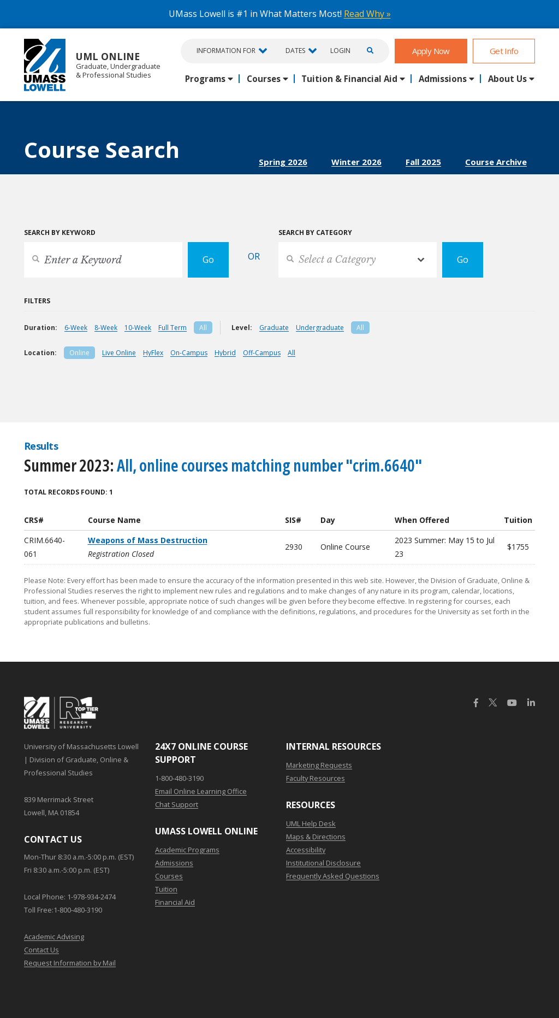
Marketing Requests (319, 765)
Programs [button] (205, 78)
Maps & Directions (316, 837)
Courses (169, 876)
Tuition (166, 889)
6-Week (75, 327)
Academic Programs (187, 850)
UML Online (92, 65)
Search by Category (315, 232)
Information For (226, 50)
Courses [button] (264, 78)
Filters (37, 300)
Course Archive (496, 161)
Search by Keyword (60, 232)
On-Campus (188, 352)
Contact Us (41, 950)
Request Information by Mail (70, 963)
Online (79, 352)
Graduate (274, 327)
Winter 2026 (356, 161)
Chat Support (176, 804)
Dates (295, 50)
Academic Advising (54, 936)
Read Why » (367, 14)
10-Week (137, 327)
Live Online (119, 352)
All (203, 327)
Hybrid (225, 352)
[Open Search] (368, 51)
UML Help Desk (311, 823)
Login (340, 50)
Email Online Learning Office (201, 791)
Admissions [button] (443, 78)
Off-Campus (262, 352)
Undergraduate (320, 327)
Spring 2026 (283, 161)
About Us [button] (507, 78)
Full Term (172, 327)
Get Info (504, 50)
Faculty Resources (315, 778)
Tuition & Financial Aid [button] (349, 78)
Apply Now (431, 50)
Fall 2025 (423, 161)
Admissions (174, 863)
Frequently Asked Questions (332, 876)
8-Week (105, 327)
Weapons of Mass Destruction (147, 540)
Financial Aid (175, 902)
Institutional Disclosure (323, 863)
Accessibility (305, 850)
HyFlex (153, 352)
